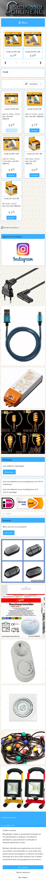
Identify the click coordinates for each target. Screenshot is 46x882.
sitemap (23, 874)
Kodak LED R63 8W (13, 51)
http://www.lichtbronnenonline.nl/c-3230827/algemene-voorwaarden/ (21, 863)
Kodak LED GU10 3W (34, 154)
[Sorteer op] (33, 83)
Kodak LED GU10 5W (11, 198)
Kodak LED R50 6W (11, 109)
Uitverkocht (12, 130)
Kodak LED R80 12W (32, 51)
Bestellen (34, 130)
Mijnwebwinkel (23, 878)
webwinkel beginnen (32, 874)
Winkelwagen (9, 471)
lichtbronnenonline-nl (10, 227)
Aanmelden (9, 532)
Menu (23, 22)
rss (26, 874)
